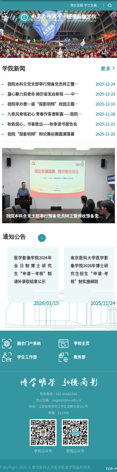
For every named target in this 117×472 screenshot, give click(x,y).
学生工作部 (27, 357)
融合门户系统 (29, 343)
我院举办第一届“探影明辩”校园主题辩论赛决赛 (50, 104)
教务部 (79, 357)
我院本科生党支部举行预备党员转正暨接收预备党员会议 (56, 84)
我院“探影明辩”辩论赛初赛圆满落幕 (40, 134)
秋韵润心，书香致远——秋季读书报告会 (42, 124)
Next (28, 318)
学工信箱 (90, 5)
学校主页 (81, 343)
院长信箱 (76, 5)
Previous (11, 318)
